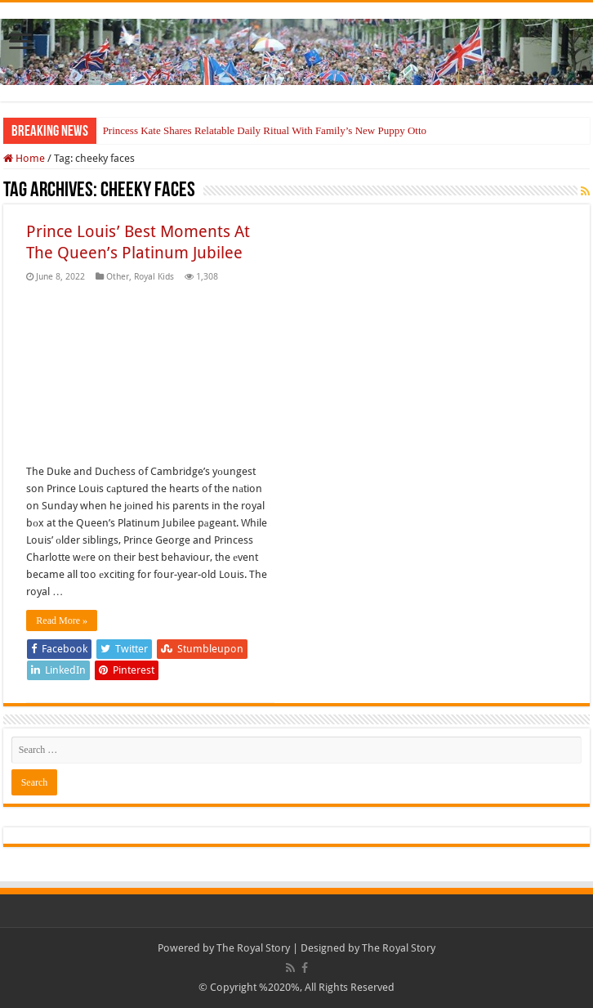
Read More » (61, 620)
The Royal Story (253, 948)
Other (117, 276)
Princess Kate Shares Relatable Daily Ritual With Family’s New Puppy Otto (264, 130)
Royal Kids (154, 276)
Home (24, 158)
